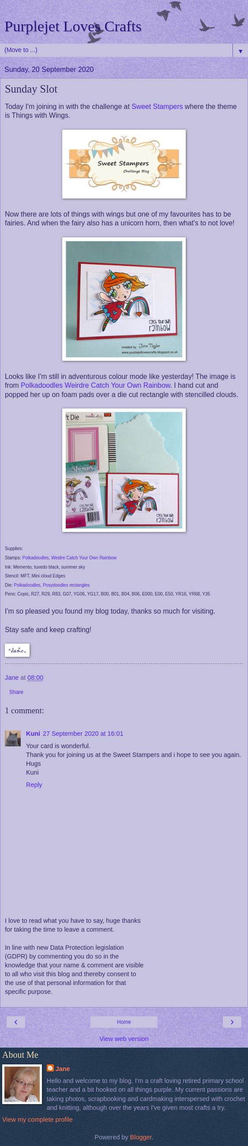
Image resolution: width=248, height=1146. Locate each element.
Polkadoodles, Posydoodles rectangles (52, 585)
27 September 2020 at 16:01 (83, 733)
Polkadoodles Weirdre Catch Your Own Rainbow (95, 385)
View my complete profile (37, 1119)
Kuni (33, 733)
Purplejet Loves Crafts (73, 26)
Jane (63, 1068)
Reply (34, 784)
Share (16, 692)
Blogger (141, 1137)
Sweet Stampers (157, 106)
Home (124, 1022)
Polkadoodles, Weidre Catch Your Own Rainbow (69, 557)
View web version (124, 1038)
